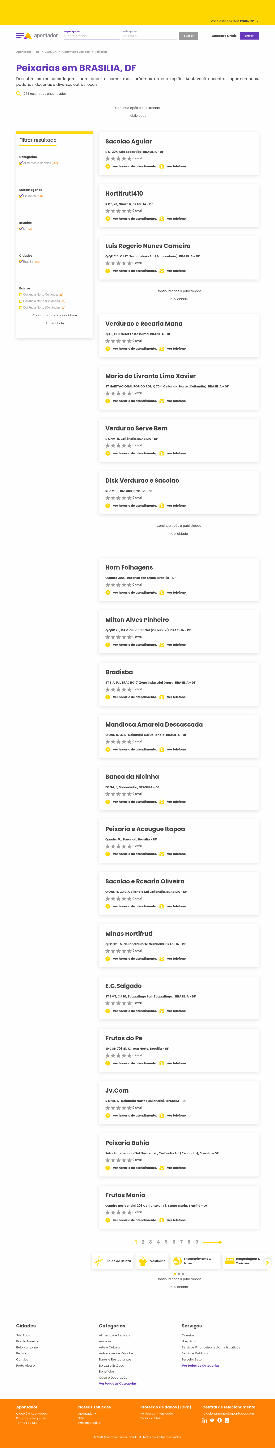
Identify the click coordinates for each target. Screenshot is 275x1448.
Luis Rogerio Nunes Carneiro (151, 246)
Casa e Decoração (113, 1377)
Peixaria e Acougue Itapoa (148, 829)
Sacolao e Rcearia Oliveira (148, 881)
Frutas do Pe (127, 1038)
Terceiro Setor (192, 1359)
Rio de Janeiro (27, 1341)
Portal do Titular (151, 1418)
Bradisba (122, 672)
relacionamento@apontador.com (228, 1413)
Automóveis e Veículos (116, 1353)
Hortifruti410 (127, 193)
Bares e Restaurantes (115, 1359)
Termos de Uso (26, 1423)
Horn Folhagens (132, 567)
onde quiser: (129, 31)
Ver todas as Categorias (118, 1383)
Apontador (24, 52)
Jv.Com (120, 1090)
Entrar (249, 36)
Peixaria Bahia (130, 1143)
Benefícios (106, 1371)
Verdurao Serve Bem (140, 428)
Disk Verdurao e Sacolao (146, 480)
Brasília (21, 1353)
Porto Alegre (25, 1365)
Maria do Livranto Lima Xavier (154, 376)
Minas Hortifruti (132, 933)
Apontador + (87, 1414)
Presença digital (89, 1423)
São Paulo (23, 1335)
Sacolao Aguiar (132, 141)
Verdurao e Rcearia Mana (147, 323)
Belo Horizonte (27, 1347)
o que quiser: (73, 31)
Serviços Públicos (195, 1353)
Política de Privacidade (156, 1414)
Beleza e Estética (111, 1365)
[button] (177, 1274)
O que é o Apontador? (32, 1414)
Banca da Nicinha (135, 776)
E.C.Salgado (127, 986)
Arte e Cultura (109, 1347)
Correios (188, 1335)
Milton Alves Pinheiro (140, 620)
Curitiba (22, 1359)
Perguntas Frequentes (32, 1418)
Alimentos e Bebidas (114, 1335)
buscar (188, 36)
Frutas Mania (129, 1195)
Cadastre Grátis (224, 36)
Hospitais (189, 1341)
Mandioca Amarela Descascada (157, 724)
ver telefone (180, 166)
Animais (105, 1341)
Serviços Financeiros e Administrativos (211, 1347)
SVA (81, 1418)
